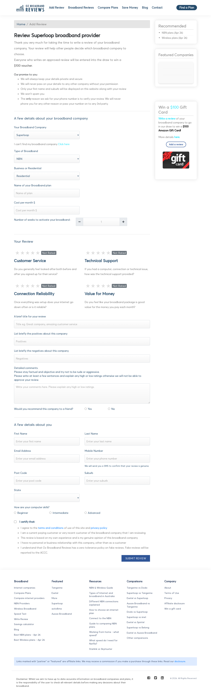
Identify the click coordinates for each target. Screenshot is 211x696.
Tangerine (57, 587)
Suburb (89, 473)
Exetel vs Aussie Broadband (142, 632)
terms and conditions (50, 527)
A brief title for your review (30, 316)
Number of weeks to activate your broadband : (42, 219)
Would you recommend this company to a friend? (43, 408)
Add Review (56, 7)
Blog (145, 7)
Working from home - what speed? (104, 633)
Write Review (21, 619)
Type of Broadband (26, 151)
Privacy (168, 598)
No (113, 408)
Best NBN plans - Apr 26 (27, 634)
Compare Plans (108, 7)
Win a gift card (172, 608)
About (167, 587)
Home (21, 24)
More (54, 598)
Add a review (176, 144)
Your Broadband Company (30, 127)
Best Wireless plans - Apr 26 (29, 639)
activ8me (57, 608)
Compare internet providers (29, 598)
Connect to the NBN (100, 618)
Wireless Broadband (25, 608)
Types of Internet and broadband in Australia (102, 595)
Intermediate (60, 512)
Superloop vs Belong (138, 627)
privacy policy (99, 527)
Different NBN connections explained (103, 603)
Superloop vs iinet (136, 617)
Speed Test (20, 613)
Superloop (57, 603)
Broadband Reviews (81, 7)
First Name (20, 433)
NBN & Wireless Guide (101, 587)
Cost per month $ (24, 202)
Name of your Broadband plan (32, 185)
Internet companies (24, 587)
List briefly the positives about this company (40, 333)
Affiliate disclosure (174, 603)
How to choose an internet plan (103, 611)
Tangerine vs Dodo (137, 587)
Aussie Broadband (62, 613)
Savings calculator (24, 624)
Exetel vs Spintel (135, 622)
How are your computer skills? (31, 507)
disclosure (179, 661)
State (17, 490)
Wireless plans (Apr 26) (174, 37)
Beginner (22, 512)
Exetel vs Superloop (137, 598)
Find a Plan (186, 7)
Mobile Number (94, 450)
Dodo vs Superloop (137, 611)
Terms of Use (171, 593)
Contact (157, 7)
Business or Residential (27, 168)
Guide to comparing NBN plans (103, 625)
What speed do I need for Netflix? (103, 642)
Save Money (130, 7)
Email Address (22, 450)
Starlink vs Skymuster (100, 648)
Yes (90, 408)
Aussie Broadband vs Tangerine (138, 605)
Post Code (20, 473)
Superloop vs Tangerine (139, 593)
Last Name (91, 433)
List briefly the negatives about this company (41, 350)
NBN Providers (22, 603)
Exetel (55, 593)
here (177, 137)
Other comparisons (137, 637)
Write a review (166, 118)
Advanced (94, 512)
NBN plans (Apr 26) (172, 32)
